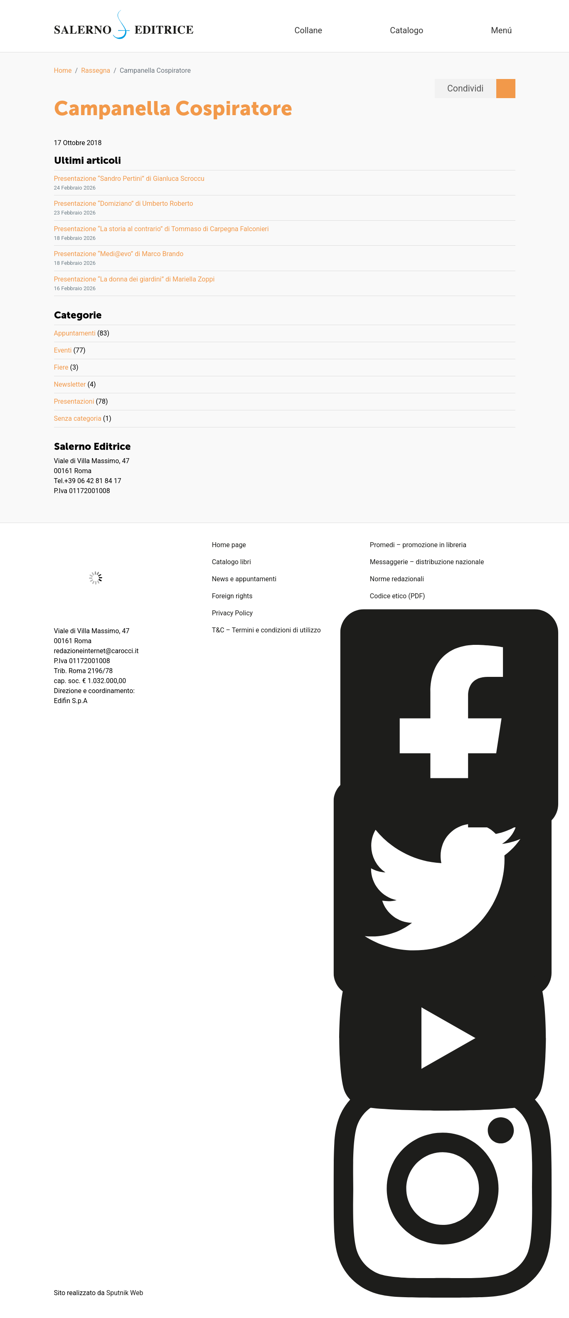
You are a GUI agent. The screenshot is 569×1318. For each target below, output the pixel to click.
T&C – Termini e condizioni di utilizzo (266, 630)
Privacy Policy (232, 613)
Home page (229, 545)
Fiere (61, 367)
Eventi (63, 350)
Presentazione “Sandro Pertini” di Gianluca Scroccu (129, 179)
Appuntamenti (75, 333)
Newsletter (70, 384)
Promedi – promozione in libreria (418, 545)
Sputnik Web (124, 1293)
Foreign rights (232, 596)
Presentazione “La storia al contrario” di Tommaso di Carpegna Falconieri (161, 229)
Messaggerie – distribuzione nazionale (427, 562)
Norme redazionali (397, 579)
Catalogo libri (231, 562)
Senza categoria (77, 418)
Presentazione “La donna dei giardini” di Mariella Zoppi (134, 279)
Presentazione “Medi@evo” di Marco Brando (119, 254)
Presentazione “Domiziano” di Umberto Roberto (123, 203)
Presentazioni (74, 401)
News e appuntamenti (244, 579)
